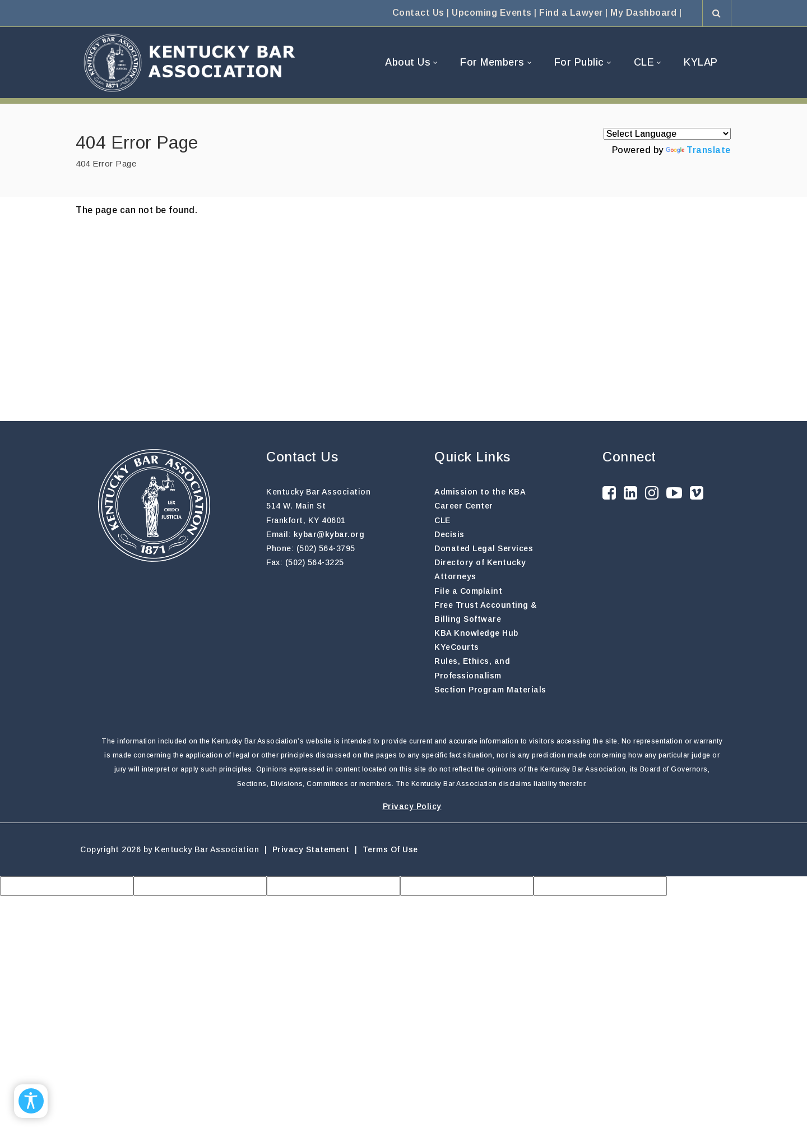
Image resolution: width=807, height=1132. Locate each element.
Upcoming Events (492, 12)
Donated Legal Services (483, 548)
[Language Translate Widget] (667, 134)
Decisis (449, 534)
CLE (442, 520)
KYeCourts (456, 647)
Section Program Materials (490, 689)
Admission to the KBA (480, 491)
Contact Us (418, 12)
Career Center (463, 505)
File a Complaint (468, 590)
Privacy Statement (311, 849)
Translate (698, 150)
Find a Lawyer (571, 12)
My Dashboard (643, 12)
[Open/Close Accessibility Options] (31, 1100)
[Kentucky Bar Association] (189, 62)
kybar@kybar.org (329, 534)
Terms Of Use (390, 849)
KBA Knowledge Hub (476, 633)
